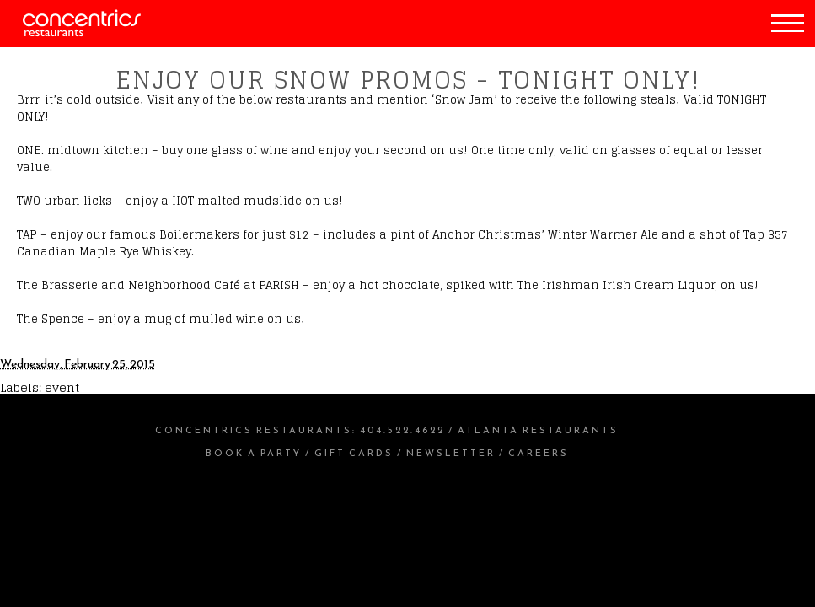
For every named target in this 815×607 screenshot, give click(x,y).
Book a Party (254, 452)
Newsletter (451, 452)
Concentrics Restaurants (253, 430)
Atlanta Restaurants (538, 430)
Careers (538, 452)
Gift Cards (354, 452)
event (62, 387)
